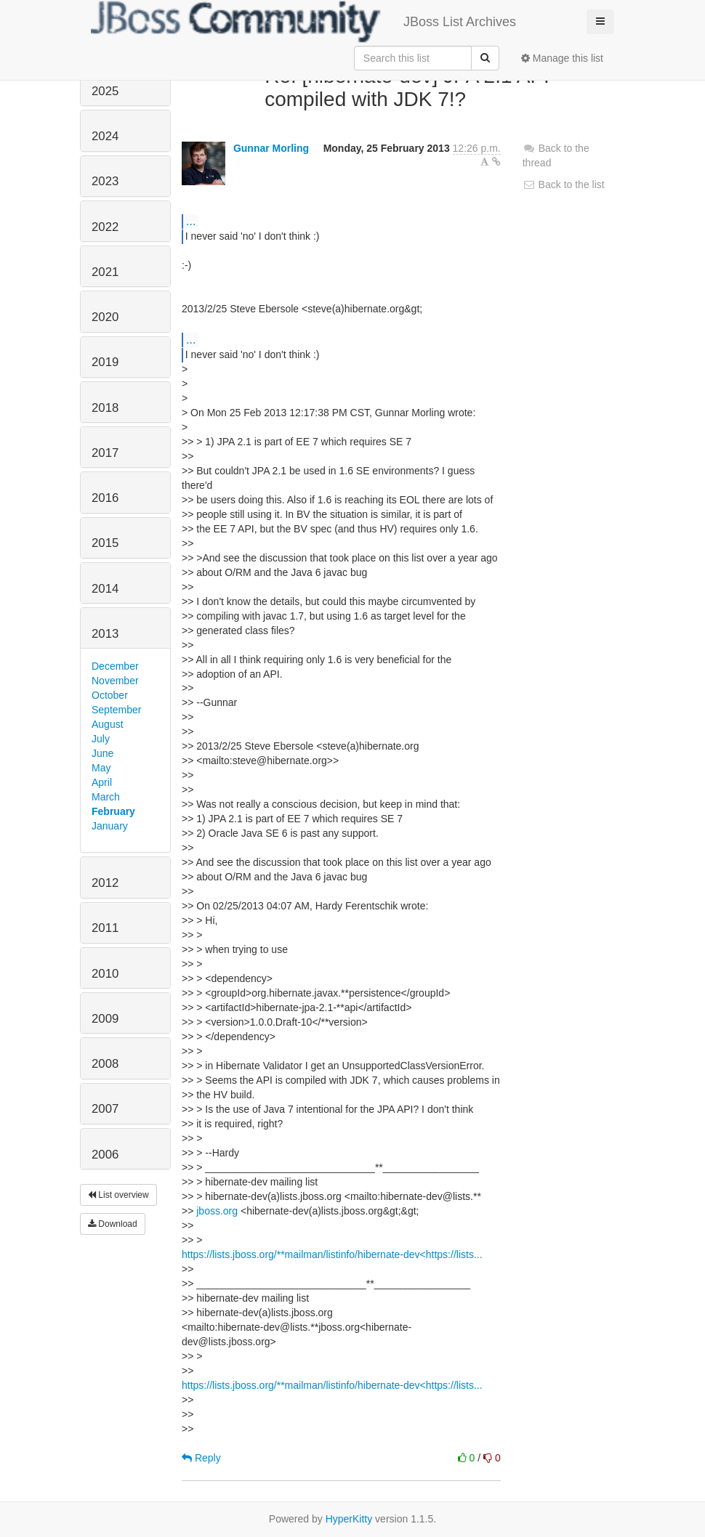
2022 (105, 227)
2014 (105, 589)
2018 (105, 408)
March (106, 797)
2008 (105, 1064)
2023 (105, 181)
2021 (105, 272)
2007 (105, 1109)
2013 (105, 634)
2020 (105, 317)
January (110, 826)
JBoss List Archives (303, 22)
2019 (105, 362)
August (108, 724)
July (101, 739)
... (191, 220)
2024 (105, 136)
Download (112, 1224)
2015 (105, 543)
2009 (105, 1019)
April (102, 782)
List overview (118, 1195)
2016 (105, 498)
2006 (105, 1154)
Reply (201, 1458)
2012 (105, 883)
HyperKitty (349, 1519)
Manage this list (562, 58)
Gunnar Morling (271, 148)
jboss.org (217, 1211)
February (113, 811)
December (115, 666)
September (116, 709)
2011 (105, 928)
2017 (105, 453)
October (110, 695)
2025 (105, 91)
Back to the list (564, 184)
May (101, 768)
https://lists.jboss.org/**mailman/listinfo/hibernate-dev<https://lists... (332, 1254)
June (102, 753)
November (115, 680)
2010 (105, 974)
